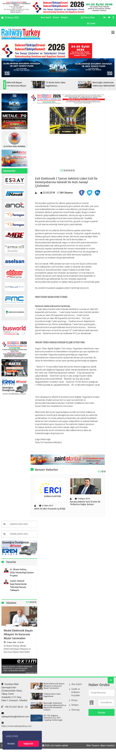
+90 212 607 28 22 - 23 (14, 707)
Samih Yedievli (17, 581)
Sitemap (75, 709)
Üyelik (91, 23)
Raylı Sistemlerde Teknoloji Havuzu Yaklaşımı (18, 587)
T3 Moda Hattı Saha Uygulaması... (66, 84)
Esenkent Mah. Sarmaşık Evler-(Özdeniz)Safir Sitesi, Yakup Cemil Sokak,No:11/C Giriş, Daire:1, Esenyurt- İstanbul (14, 692)
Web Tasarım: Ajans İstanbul (100, 745)
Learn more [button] (12, 736)
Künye (56, 17)
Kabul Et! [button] (28, 743)
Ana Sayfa (46, 17)
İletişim (64, 17)
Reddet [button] (11, 743)
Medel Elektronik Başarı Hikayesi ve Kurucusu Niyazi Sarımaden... (23, 85)
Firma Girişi (88, 17)
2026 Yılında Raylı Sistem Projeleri (22, 574)
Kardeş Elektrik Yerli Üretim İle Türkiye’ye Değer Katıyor (85, 503)
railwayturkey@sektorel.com (15, 715)
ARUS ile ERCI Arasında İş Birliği (49, 509)
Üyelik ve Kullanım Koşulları (75, 692)
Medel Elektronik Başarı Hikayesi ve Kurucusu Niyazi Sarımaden (18, 634)
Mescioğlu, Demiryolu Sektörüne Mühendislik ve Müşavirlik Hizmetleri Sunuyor (55, 706)
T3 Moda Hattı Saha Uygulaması (52, 695)
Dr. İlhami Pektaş (18, 569)
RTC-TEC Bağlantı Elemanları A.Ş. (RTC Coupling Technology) (53, 718)
